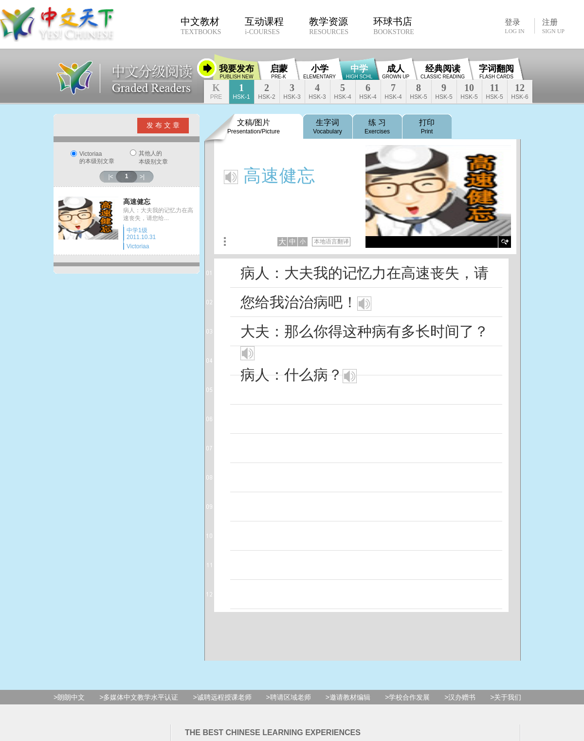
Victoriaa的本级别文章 (96, 157)
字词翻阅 (496, 71)
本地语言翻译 (331, 241)
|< (110, 176)
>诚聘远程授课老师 (222, 697)
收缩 (207, 68)
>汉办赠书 (459, 697)
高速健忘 (136, 201)
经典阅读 (442, 71)
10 (468, 91)
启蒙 (279, 71)
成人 (395, 71)
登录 (514, 26)
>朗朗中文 (69, 697)
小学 (319, 71)
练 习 (377, 126)
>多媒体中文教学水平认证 (138, 697)
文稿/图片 (253, 126)
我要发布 (236, 71)
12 (519, 91)
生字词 (327, 126)
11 (494, 91)
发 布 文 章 (163, 125)
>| (142, 176)
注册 (553, 26)
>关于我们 (505, 697)
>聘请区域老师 (288, 697)
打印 (427, 126)
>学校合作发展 (407, 697)
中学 (359, 71)
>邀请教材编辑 (348, 697)
